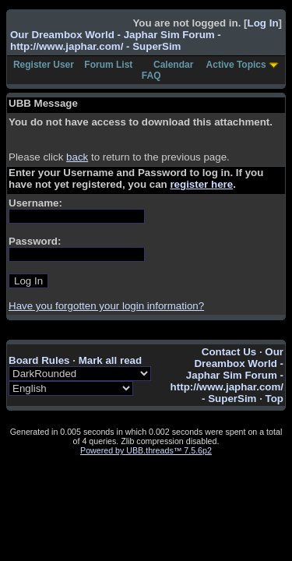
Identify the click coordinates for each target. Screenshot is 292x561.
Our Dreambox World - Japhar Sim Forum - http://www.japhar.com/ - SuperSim (115, 40)
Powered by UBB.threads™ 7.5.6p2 (146, 450)
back (77, 157)
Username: (35, 203)
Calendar (173, 64)
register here (201, 184)
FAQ (151, 75)
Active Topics (236, 64)
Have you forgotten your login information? (106, 306)
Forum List (108, 64)
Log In (263, 23)
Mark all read (110, 360)
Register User (43, 64)
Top (274, 398)
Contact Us (229, 352)
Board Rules (39, 360)
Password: (35, 241)
